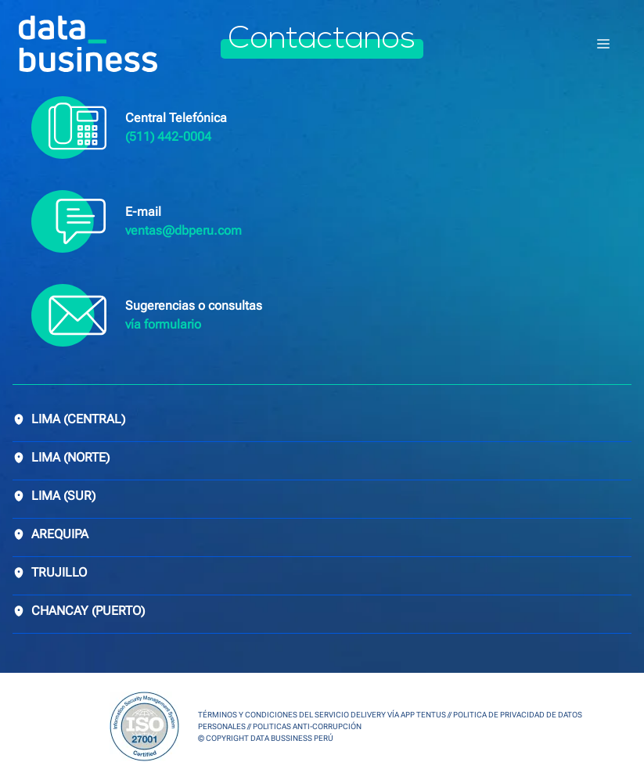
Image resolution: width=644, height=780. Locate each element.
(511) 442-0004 (168, 136)
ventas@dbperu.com (183, 230)
